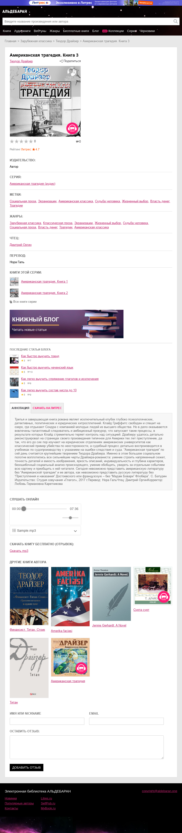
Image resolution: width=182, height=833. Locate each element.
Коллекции (116, 31)
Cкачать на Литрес (47, 408)
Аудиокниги (22, 31)
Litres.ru (46, 798)
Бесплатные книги (76, 31)
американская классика (91, 227)
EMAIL (94, 713)
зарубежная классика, (26, 223)
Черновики (147, 31)
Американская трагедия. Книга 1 (44, 281)
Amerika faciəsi (61, 631)
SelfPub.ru (48, 803)
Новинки (11, 798)
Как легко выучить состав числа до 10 (49, 390)
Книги (7, 31)
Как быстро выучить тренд (40, 356)
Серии (131, 31)
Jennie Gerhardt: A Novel (109, 625)
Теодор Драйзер (67, 41)
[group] (45, 514)
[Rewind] (17, 518)
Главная (10, 41)
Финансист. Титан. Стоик (27, 629)
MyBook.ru (48, 808)
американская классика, (76, 201)
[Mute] (58, 518)
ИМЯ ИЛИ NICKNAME (25, 713)
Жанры (55, 31)
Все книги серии (24, 301)
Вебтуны (40, 31)
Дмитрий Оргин (21, 245)
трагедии (16, 205)
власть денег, (160, 201)
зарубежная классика (36, 41)
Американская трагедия (68, 681)
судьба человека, (108, 201)
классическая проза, (58, 223)
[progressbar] (45, 508)
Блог (95, 31)
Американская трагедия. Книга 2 (44, 293)
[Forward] (37, 518)
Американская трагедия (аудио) (32, 183)
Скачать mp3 (19, 551)
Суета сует (141, 610)
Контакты (11, 808)
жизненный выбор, (135, 201)
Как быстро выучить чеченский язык (47, 367)
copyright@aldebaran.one (159, 791)
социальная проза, (23, 201)
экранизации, (47, 201)
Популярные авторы (19, 803)
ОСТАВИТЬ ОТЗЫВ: (25, 731)
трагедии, (66, 227)
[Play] (27, 517)
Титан (14, 702)
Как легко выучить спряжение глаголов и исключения (60, 379)
